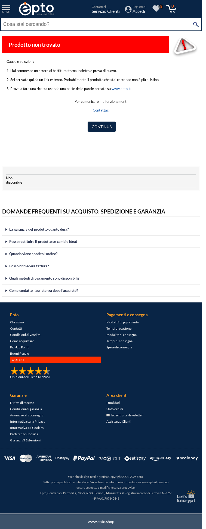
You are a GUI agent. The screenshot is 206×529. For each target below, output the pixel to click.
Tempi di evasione (118, 328)
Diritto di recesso (22, 402)
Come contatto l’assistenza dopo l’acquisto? (43, 290)
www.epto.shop (101, 521)
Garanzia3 (25, 440)
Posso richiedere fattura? (29, 266)
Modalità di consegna (121, 334)
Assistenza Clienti (118, 421)
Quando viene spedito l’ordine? (33, 254)
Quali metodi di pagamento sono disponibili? (44, 278)
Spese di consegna (119, 347)
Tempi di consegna (119, 341)
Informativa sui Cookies (27, 427)
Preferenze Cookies (24, 434)
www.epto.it (121, 88)
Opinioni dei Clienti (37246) (30, 377)
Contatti (16, 328)
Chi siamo (17, 322)
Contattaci (101, 110)
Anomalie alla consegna (26, 415)
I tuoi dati (113, 402)
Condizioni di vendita (25, 334)
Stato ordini (114, 409)
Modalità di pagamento (122, 322)
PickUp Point (19, 347)
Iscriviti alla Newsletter (124, 415)
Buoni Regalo (19, 353)
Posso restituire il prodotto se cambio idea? (43, 241)
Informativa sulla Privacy (27, 421)
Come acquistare (22, 341)
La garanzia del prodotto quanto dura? (39, 229)
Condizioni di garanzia (26, 409)
